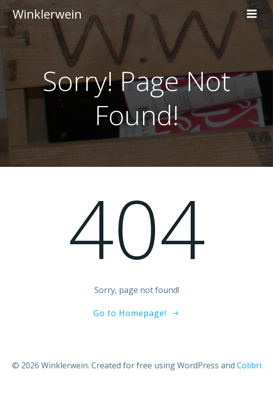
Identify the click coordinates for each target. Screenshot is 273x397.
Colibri (249, 365)
